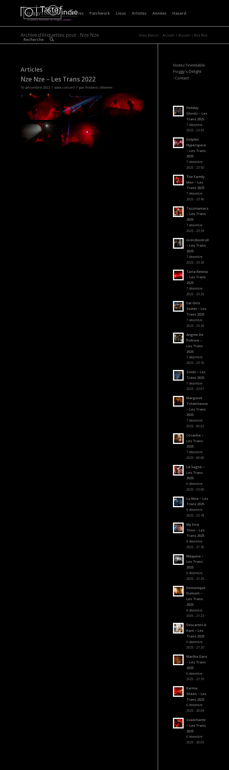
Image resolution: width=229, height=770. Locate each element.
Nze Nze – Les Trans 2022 (58, 79)
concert (68, 87)
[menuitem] (42, 13)
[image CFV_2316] (122, 107)
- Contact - (182, 78)
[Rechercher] (52, 39)
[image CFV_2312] (41, 107)
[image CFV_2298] (81, 107)
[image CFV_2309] (81, 134)
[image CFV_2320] (41, 134)
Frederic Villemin (98, 87)
